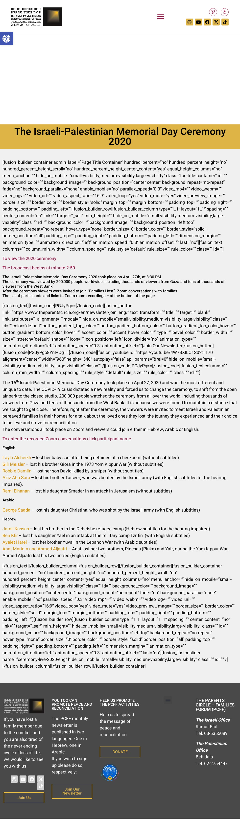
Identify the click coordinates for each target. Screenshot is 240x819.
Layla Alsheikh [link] (16, 457)
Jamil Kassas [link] (15, 529)
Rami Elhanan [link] (16, 491)
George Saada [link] (16, 510)
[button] (160, 17)
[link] (6, 38)
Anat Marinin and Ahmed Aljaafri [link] (34, 549)
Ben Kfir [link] (10, 535)
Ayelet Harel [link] (14, 542)
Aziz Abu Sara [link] (16, 477)
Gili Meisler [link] (13, 464)
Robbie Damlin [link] (16, 471)
